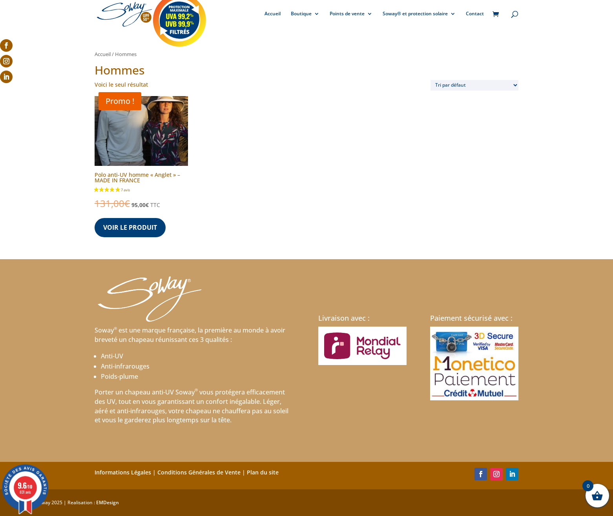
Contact (475, 14)
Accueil (273, 14)
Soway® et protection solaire (415, 14)
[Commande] (474, 85)
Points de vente (347, 14)
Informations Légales (123, 472)
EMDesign (107, 502)
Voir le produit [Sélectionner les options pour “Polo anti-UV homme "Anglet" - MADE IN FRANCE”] (130, 227)
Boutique (301, 14)
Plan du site (263, 472)
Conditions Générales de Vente (199, 472)
